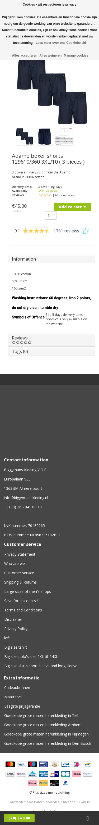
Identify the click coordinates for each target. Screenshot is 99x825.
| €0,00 (19, 817)
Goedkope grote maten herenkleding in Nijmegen (46, 734)
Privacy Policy (15, 628)
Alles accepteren (24, 55)
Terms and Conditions (23, 610)
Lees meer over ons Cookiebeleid (61, 43)
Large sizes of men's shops (27, 591)
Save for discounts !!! (21, 600)
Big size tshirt (15, 647)
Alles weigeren (50, 55)
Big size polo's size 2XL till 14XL (31, 656)
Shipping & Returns (20, 582)
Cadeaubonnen (17, 687)
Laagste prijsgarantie (22, 706)
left (7, 637)
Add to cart (72, 206)
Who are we (14, 563)
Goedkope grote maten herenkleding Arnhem (43, 724)
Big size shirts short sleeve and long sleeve (40, 665)
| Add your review (64, 195)
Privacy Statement (19, 554)
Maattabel (13, 696)
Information (24, 259)
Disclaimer (13, 619)
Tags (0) (20, 351)
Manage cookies (76, 55)
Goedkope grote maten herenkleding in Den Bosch (47, 743)
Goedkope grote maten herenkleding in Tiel (41, 715)
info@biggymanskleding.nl (26, 497)
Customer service (19, 572)
